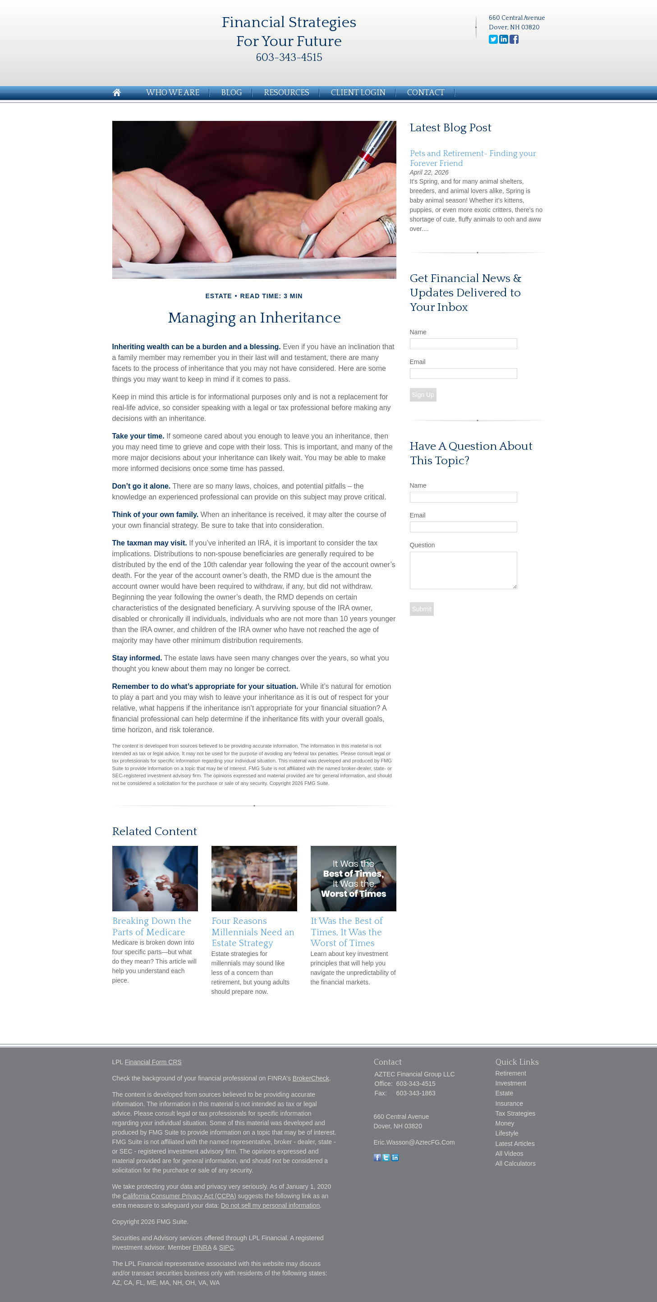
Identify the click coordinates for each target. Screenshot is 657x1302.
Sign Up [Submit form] (423, 394)
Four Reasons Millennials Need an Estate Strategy (252, 932)
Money (505, 1123)
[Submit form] (422, 609)
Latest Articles (515, 1143)
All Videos (510, 1153)
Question (422, 545)
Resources (286, 92)
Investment (511, 1083)
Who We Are (172, 92)
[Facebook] (377, 1159)
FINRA (202, 1247)
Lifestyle (507, 1133)
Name (418, 332)
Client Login (358, 92)
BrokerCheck (311, 1078)
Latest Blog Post (451, 127)
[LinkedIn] (395, 1159)
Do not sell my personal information (270, 1205)
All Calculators (516, 1163)
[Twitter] (386, 1159)
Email (418, 361)
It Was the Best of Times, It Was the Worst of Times (347, 932)
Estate (505, 1093)
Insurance (509, 1103)
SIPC (226, 1247)
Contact (426, 92)
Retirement (511, 1073)
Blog (231, 92)
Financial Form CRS (153, 1062)
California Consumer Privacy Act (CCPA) (179, 1196)
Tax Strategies (516, 1113)
